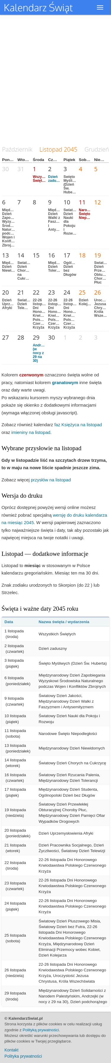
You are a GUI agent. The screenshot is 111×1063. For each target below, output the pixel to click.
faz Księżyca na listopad (78, 424)
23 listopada (15, 883)
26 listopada (15, 970)
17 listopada (15, 789)
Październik (17, 149)
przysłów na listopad (51, 479)
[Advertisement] (55, 80)
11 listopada (15, 730)
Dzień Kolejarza (86, 302)
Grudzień (97, 149)
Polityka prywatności (23, 1056)
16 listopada (15, 775)
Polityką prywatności (41, 1030)
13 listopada (15, 745)
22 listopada (15, 862)
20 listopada (15, 830)
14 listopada (15, 760)
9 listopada (14, 698)
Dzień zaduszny (56, 179)
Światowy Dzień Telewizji (25, 304)
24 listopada (15, 903)
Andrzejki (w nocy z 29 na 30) (41, 353)
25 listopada (15, 935)
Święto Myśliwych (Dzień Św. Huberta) (72, 185)
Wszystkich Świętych (42, 179)
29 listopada (15, 993)
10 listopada (15, 716)
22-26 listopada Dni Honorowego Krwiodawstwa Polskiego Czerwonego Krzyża (45, 314)
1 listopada (14, 631)
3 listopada (14, 660)
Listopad (50, 149)
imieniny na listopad (30, 432)
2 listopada (14, 646)
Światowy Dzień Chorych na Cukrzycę (25, 271)
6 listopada (14, 678)
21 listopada (15, 845)
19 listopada (15, 810)
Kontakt (11, 1050)
